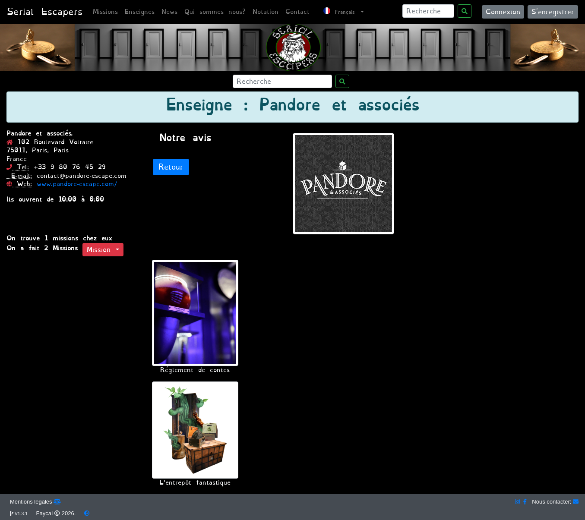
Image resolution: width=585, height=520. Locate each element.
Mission (101, 249)
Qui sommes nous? (215, 11)
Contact (297, 11)
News (169, 11)
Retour (170, 167)
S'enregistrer (552, 12)
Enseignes (140, 11)
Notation (265, 11)
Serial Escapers (44, 11)
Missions (105, 11)
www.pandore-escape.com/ (77, 184)
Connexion (503, 12)
